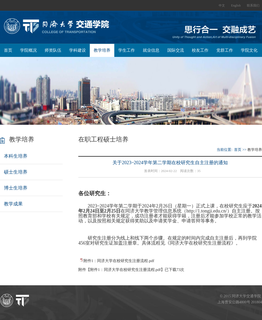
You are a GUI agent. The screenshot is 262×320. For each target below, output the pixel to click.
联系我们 (253, 5)
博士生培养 (15, 188)
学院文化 (249, 50)
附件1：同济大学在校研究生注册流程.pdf (119, 261)
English (236, 5)
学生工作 (126, 50)
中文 (222, 5)
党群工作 (224, 50)
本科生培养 (15, 156)
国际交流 (175, 50)
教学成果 (13, 203)
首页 (8, 50)
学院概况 (28, 50)
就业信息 (151, 50)
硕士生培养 (15, 172)
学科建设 (77, 50)
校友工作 (200, 50)
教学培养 (102, 50)
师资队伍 (53, 50)
